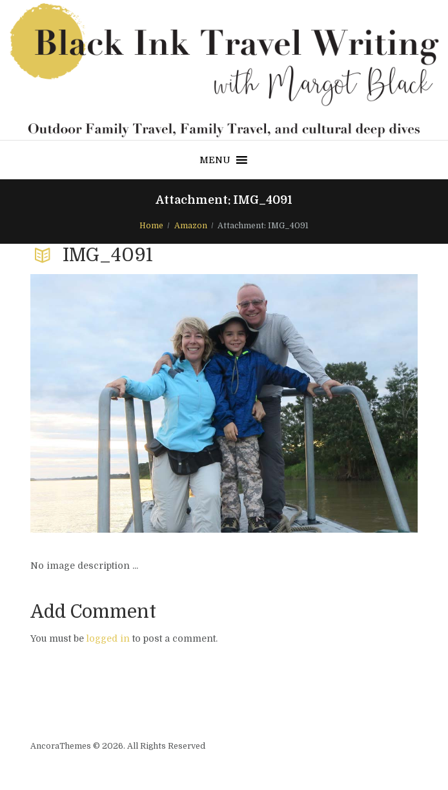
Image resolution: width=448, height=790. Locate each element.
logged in (108, 638)
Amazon (190, 225)
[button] (214, 160)
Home (151, 225)
